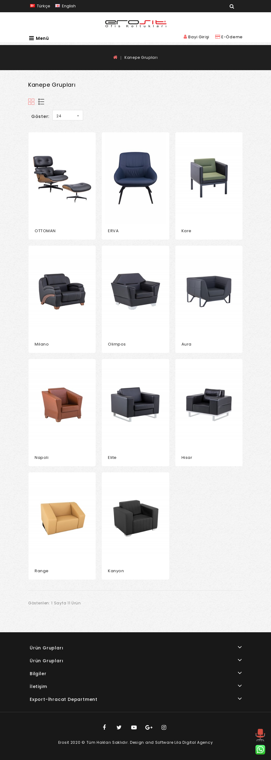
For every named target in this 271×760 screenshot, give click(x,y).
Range (42, 571)
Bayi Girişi (197, 37)
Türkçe (40, 6)
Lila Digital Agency (193, 742)
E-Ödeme (229, 37)
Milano (42, 344)
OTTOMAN (45, 231)
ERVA (113, 231)
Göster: (40, 116)
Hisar (187, 457)
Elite (112, 457)
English (65, 6)
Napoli (41, 457)
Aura (186, 344)
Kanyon (116, 571)
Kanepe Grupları (141, 57)
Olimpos (117, 344)
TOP (260, 741)
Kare (186, 231)
